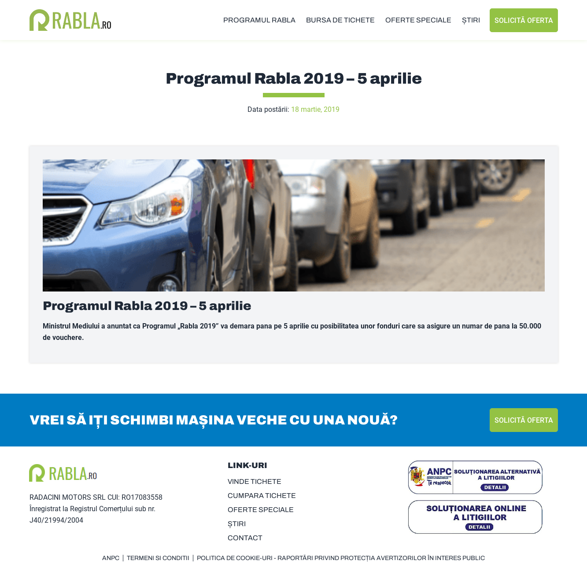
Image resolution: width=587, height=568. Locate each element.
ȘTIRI (471, 20)
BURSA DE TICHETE (340, 20)
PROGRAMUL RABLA (259, 20)
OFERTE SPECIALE (418, 20)
